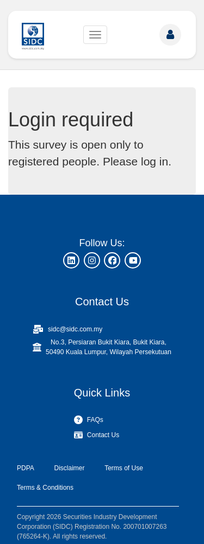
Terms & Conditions (45, 487)
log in (154, 161)
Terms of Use (123, 468)
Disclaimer (69, 468)
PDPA (25, 468)
